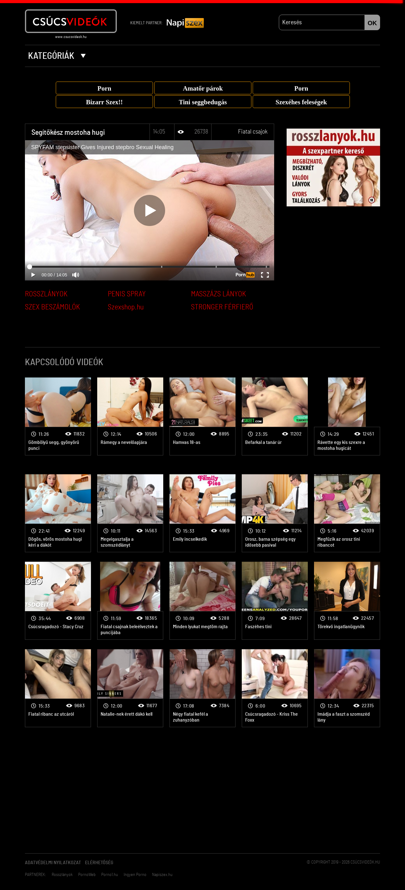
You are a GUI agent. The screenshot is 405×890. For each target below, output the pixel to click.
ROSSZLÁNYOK (46, 294)
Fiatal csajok (253, 132)
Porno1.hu (109, 875)
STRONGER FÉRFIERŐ (222, 307)
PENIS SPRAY (127, 294)
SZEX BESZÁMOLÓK (52, 307)
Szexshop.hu (126, 307)
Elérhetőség (99, 862)
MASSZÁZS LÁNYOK (218, 294)
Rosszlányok (62, 875)
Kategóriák (57, 56)
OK (372, 23)
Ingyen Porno (135, 875)
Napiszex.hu (162, 875)
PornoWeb (87, 875)
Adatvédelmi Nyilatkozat (53, 862)
